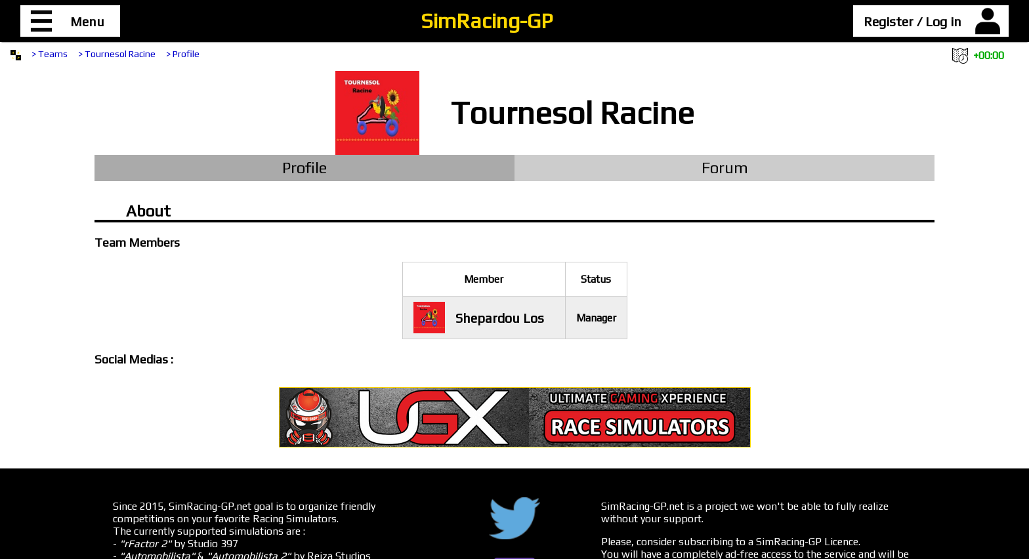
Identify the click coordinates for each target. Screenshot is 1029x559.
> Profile (183, 54)
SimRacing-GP (487, 21)
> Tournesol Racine (117, 54)
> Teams (50, 54)
